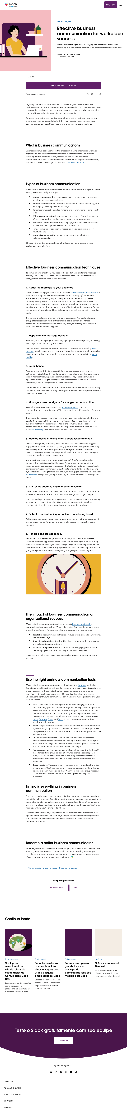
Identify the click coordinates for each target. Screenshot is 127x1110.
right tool (82, 685)
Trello (60, 719)
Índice (31, 77)
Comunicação (34, 868)
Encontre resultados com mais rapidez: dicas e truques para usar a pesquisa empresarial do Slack (47, 969)
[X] (66, 1072)
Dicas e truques (50, 868)
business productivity (81, 624)
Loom (35, 719)
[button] (63, 1065)
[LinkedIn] (51, 1072)
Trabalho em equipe (68, 868)
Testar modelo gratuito (63, 86)
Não (76, 888)
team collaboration (75, 162)
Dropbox (43, 719)
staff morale (31, 474)
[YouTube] (71, 1072)
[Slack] (11, 5)
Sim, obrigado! (56, 888)
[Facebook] (61, 1072)
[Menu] (120, 4)
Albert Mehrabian (70, 407)
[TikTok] (76, 1072)
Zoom (50, 719)
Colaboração (64, 22)
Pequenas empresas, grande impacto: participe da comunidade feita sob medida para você (78, 969)
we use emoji (37, 429)
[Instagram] (56, 1072)
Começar (110, 5)
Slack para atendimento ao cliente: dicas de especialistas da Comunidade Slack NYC (16, 971)
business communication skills (84, 292)
